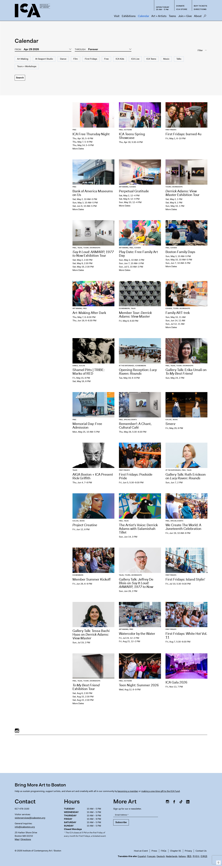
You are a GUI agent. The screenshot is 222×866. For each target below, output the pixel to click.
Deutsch (161, 856)
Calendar (143, 16)
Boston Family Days (180, 252)
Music (166, 58)
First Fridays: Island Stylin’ (185, 579)
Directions (200, 9)
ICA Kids (120, 58)
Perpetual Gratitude (134, 191)
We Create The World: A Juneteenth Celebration (183, 527)
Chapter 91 (175, 850)
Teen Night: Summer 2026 (139, 685)
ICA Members (124, 308)
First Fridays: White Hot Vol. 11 (186, 635)
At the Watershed (126, 366)
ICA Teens (151, 58)
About (198, 16)
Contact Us (201, 850)
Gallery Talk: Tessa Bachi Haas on (91, 634)
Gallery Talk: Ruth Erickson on (186, 476)
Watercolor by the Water (137, 633)
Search (204, 17)
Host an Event (141, 850)
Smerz (170, 424)
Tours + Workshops (26, 66)
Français (151, 856)
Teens (172, 16)
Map (17, 839)
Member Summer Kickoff (91, 579)
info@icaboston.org (25, 826)
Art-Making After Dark (89, 313)
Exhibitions (129, 16)
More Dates (78, 148)
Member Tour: (135, 315)
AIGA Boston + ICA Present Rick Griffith (92, 476)
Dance (63, 58)
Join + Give (185, 16)
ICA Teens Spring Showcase (132, 136)
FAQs (163, 850)
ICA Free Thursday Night (91, 134)
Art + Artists (158, 16)
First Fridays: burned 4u (183, 134)
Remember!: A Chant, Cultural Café (135, 426)
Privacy (188, 850)
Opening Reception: (138, 372)
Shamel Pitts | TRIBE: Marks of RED (88, 372)
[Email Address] (135, 815)
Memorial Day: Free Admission (87, 426)
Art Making (22, 58)
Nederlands (171, 856)
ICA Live (135, 58)
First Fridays (91, 58)
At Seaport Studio (44, 58)
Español (142, 856)
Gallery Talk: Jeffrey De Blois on (136, 583)
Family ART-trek (178, 313)
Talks (178, 58)
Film (75, 58)
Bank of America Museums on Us (92, 193)
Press (154, 850)
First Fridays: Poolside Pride (135, 476)
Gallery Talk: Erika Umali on (186, 372)
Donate (180, 6)
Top (218, 862)
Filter (200, 50)
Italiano (182, 856)
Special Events (130, 420)
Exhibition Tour (182, 193)
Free (106, 58)
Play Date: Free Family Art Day (138, 254)
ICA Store (181, 9)
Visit (116, 16)
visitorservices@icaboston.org (30, 817)
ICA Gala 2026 (176, 682)
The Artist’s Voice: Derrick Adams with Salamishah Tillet (138, 529)
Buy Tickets (200, 6)
